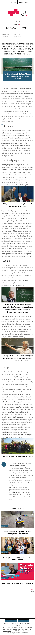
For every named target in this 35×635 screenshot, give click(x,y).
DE (11, 2)
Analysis (27, 623)
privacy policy (7, 631)
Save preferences (23, 621)
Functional (19, 623)
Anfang (31, 590)
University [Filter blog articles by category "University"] (4, 552)
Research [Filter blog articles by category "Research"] (4, 526)
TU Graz (17, 21)
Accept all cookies (10, 621)
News (17, 24)
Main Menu (23, 2)
